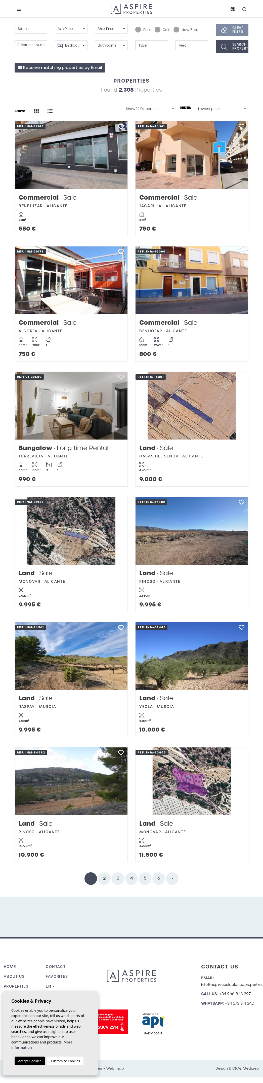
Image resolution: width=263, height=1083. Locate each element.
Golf (162, 29)
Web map (115, 1068)
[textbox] (31, 29)
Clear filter (238, 30)
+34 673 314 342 (239, 1003)
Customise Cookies (65, 1061)
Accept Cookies (29, 1061)
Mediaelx (251, 1068)
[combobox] (31, 29)
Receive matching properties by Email (60, 67)
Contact (56, 966)
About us (14, 976)
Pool (143, 29)
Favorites (57, 976)
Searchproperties (240, 46)
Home (10, 966)
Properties (16, 986)
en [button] (48, 986)
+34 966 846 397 (235, 994)
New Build (185, 29)
